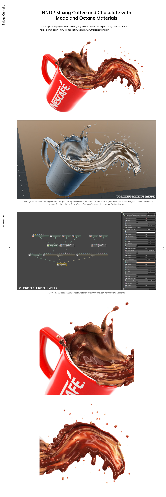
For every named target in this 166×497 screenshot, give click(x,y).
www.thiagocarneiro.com (97, 29)
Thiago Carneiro (3, 15)
